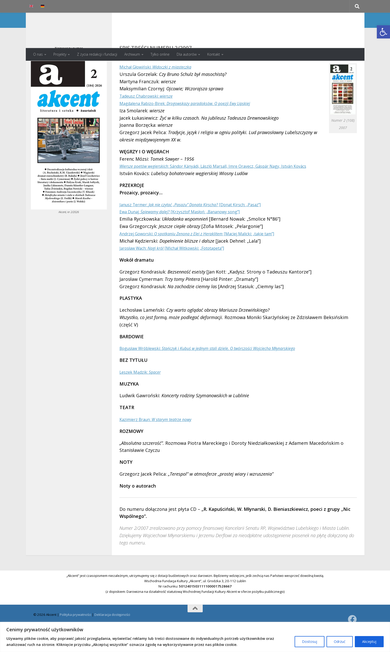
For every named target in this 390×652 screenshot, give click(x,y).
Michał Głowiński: (161, 87)
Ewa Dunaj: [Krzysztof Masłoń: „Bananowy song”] (189, 232)
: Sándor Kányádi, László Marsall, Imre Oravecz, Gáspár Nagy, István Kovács (229, 186)
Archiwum (132, 54)
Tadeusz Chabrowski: (150, 116)
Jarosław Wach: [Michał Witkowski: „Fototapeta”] (181, 268)
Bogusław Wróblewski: (221, 368)
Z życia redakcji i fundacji (97, 54)
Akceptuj (369, 641)
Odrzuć (339, 641)
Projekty (59, 54)
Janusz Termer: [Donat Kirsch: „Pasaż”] (201, 225)
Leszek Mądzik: (143, 392)
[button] (383, 31)
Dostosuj (309, 641)
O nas (38, 54)
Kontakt (213, 54)
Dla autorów (187, 54)
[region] (195, 637)
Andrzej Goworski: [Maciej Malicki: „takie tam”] (209, 254)
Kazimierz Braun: (161, 439)
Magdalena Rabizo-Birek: (195, 123)
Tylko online (160, 54)
